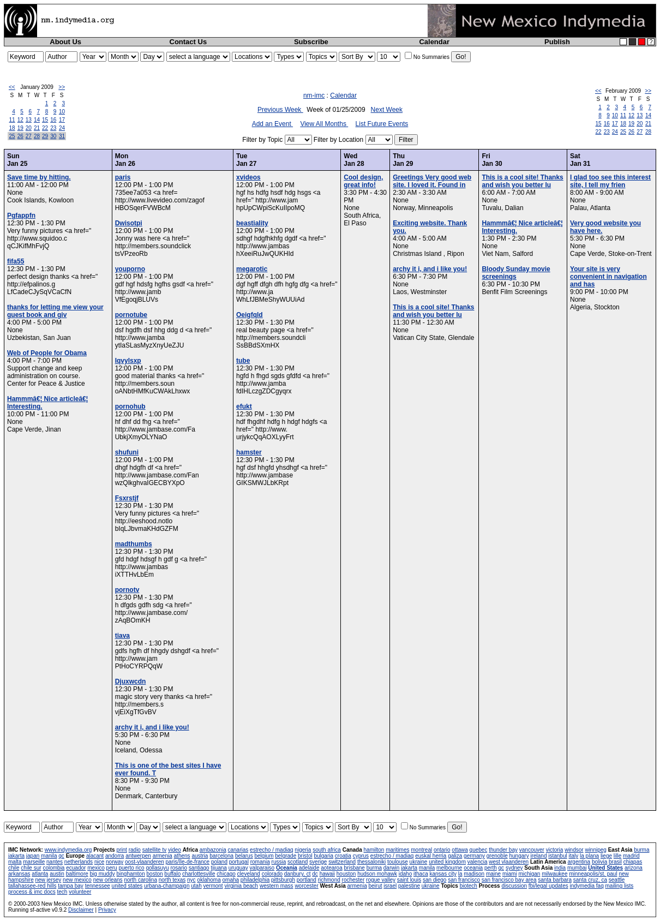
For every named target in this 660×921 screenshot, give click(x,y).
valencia (477, 862)
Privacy (107, 910)
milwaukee (554, 874)
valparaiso (262, 868)
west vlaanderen (509, 862)
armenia (162, 856)
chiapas (632, 862)
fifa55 (15, 261)
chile (14, 868)
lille (617, 856)
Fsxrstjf (127, 498)
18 (12, 128)
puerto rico (131, 868)
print (121, 850)
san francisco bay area (509, 880)
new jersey (48, 880)
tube (243, 360)
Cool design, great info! (363, 181)
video (174, 850)
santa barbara (555, 880)
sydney (514, 868)
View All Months (324, 124)
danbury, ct (297, 874)
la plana (589, 856)
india (560, 868)
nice (99, 862)
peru (111, 868)
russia (279, 862)
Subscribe (311, 42)
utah (196, 886)
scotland (297, 862)
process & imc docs (32, 892)
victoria (554, 850)
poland (219, 862)
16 (53, 120)
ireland (538, 856)
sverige (318, 862)
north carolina (140, 880)
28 (37, 136)
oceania (473, 868)
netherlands (78, 862)
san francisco (464, 880)
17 (62, 120)
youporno (130, 269)
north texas (172, 880)
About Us (65, 42)
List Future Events (382, 124)
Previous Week (280, 109)
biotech (468, 886)
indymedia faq (586, 886)
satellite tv (154, 850)
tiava (122, 635)
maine (493, 874)
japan (32, 856)
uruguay (238, 868)
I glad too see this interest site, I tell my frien (610, 181)
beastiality (252, 223)
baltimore (77, 874)
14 (37, 120)
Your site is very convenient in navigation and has (608, 276)
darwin (391, 868)
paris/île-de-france (188, 862)
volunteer (80, 892)
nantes (54, 862)
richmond (329, 880)
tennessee (97, 886)
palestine (409, 886)
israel (390, 886)
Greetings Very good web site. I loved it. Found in (432, 181)
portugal (239, 862)
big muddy (102, 874)
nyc (191, 880)
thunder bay (503, 850)
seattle (617, 880)
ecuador (76, 868)
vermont (213, 886)
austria (199, 856)
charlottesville (198, 874)
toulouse (397, 862)
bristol (305, 856)
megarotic (251, 269)
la (460, 874)
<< (12, 87)
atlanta (40, 874)
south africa (327, 850)
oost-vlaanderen (144, 862)
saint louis (409, 880)
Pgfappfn (21, 215)
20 (29, 128)
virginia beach (241, 886)
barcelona (221, 856)
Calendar (434, 42)
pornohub (130, 406)
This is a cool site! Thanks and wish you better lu (433, 311)
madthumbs (133, 544)
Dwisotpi (128, 223)
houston (346, 874)
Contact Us (188, 42)
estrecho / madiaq (271, 850)
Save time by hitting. (39, 177)
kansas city (442, 874)
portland (306, 880)
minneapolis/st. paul (593, 874)
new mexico (77, 880)
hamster (249, 452)
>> (61, 87)
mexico (96, 868)
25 (12, 136)
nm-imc (314, 95)
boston (155, 874)
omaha (231, 880)
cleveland (248, 874)
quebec (479, 850)
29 (45, 136)
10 (62, 112)
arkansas (19, 874)
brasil (615, 862)
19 (20, 128)
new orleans (108, 880)
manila (49, 856)
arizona (634, 868)
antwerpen (138, 856)
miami (509, 874)
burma (641, 850)
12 (20, 120)
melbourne (449, 868)
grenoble (497, 856)
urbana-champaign (166, 886)
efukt (244, 406)
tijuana (218, 868)
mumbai (577, 868)
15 (45, 120)
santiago (199, 868)
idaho (405, 874)
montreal (421, 850)
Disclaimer (81, 910)
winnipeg (595, 850)
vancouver (531, 850)
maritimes (397, 850)
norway (114, 862)
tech (62, 892)
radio (135, 850)
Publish (557, 42)
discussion (514, 886)
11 (12, 120)
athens (182, 856)
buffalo (172, 874)
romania (260, 862)
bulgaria (323, 856)
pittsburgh (283, 880)
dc (315, 874)
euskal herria (430, 856)
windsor (574, 850)
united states (127, 886)
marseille (34, 862)
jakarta (16, 856)
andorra (114, 856)
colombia (53, 868)
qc (61, 856)
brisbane (354, 868)
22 (45, 128)
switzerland (342, 862)
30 (53, 136)
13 (29, 120)
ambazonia (213, 850)
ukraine (419, 862)
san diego (434, 880)
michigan (529, 874)
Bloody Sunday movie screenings (516, 272)
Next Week (387, 109)
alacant (95, 856)
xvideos (248, 177)
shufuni (127, 452)
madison (474, 874)
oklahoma (208, 880)
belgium (263, 856)
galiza (455, 856)
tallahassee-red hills (32, 886)
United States (605, 868)
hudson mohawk (377, 874)
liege (606, 856)
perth (490, 868)
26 (20, 136)
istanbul (557, 856)
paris (123, 177)
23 (53, 128)
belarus (244, 856)
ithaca (420, 874)
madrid (631, 856)
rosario (178, 868)
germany (474, 856)
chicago (226, 874)
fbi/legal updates (548, 886)
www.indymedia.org (68, 850)
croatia (343, 856)
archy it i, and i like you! (152, 727)
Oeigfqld (249, 315)
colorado (272, 874)
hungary (519, 856)
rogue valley (380, 880)
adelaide (309, 868)
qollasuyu (157, 868)
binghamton (130, 874)
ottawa (459, 850)
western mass (276, 886)
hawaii (327, 874)
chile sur (31, 868)
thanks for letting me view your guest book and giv (55, 311)
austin (57, 874)
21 (37, 128)
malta (14, 862)
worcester (306, 886)
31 (62, 136)
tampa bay (70, 886)
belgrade (285, 856)
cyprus (361, 856)
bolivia (599, 862)
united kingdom (447, 862)
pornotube (131, 315)
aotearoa (331, 868)
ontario (442, 850)
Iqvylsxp (128, 360)
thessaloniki (371, 862)
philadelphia (255, 880)
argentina (578, 862)
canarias (237, 850)
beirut (375, 886)
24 (62, 128)
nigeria (303, 850)
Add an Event (272, 124)
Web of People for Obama (47, 353)
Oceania (286, 868)
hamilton (374, 850)
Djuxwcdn (130, 681)
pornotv (127, 590)
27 (29, 136)
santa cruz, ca (590, 880)
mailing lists (619, 886)
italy (573, 856)
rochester (353, 880)
